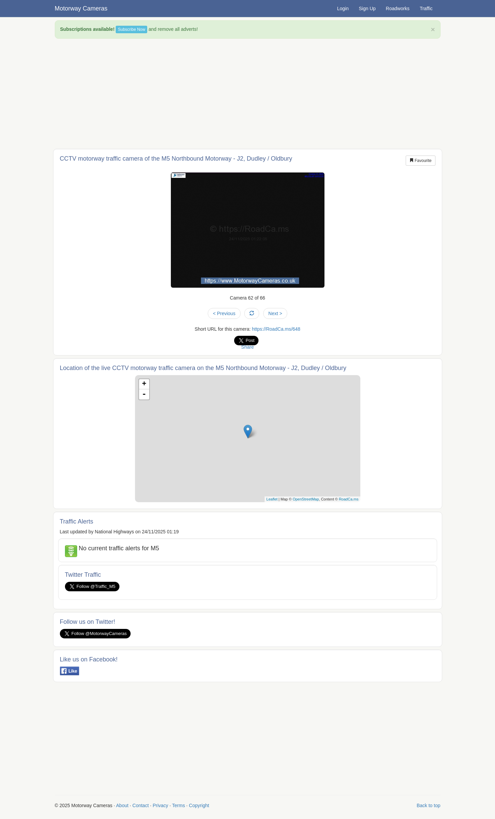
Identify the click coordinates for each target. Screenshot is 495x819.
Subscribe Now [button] (131, 29)
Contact (140, 805)
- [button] (144, 394)
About (122, 805)
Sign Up (367, 8)
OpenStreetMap (306, 499)
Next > (275, 313)
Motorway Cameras (81, 8)
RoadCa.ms (348, 499)
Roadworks (397, 8)
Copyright (199, 805)
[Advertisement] (248, 92)
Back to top (428, 805)
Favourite (420, 160)
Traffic (426, 8)
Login (342, 8)
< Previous (224, 313)
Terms (178, 805)
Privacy (160, 805)
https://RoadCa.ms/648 (276, 329)
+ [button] (144, 384)
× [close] (433, 29)
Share (247, 347)
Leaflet (271, 499)
